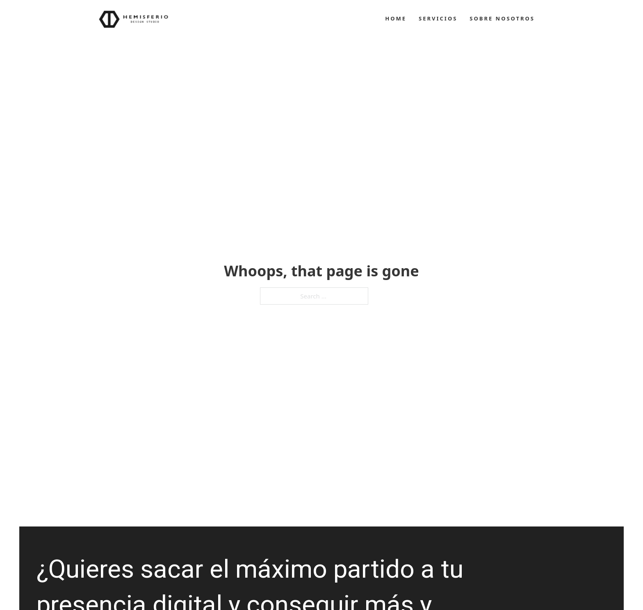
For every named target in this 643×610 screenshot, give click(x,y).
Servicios (438, 18)
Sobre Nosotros (502, 18)
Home (395, 18)
